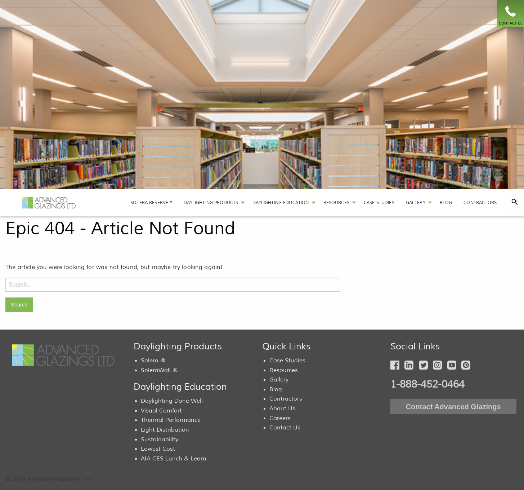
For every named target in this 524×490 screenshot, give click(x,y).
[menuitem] (151, 203)
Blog (275, 389)
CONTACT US (511, 23)
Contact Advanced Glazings (453, 407)
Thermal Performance (171, 420)
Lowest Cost (158, 449)
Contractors (285, 398)
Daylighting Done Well (172, 401)
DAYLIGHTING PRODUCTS (211, 203)
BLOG (446, 203)
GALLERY (415, 203)
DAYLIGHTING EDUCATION (280, 203)
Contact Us (284, 427)
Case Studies (287, 360)
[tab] (514, 202)
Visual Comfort (161, 410)
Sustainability (159, 439)
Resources (283, 370)
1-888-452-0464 (427, 384)
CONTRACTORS (480, 203)
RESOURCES (336, 203)
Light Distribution (165, 429)
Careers (280, 418)
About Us (282, 408)
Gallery (278, 379)
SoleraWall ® (159, 370)
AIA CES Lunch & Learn (173, 458)
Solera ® (153, 360)
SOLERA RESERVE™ (151, 203)
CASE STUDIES (379, 203)
